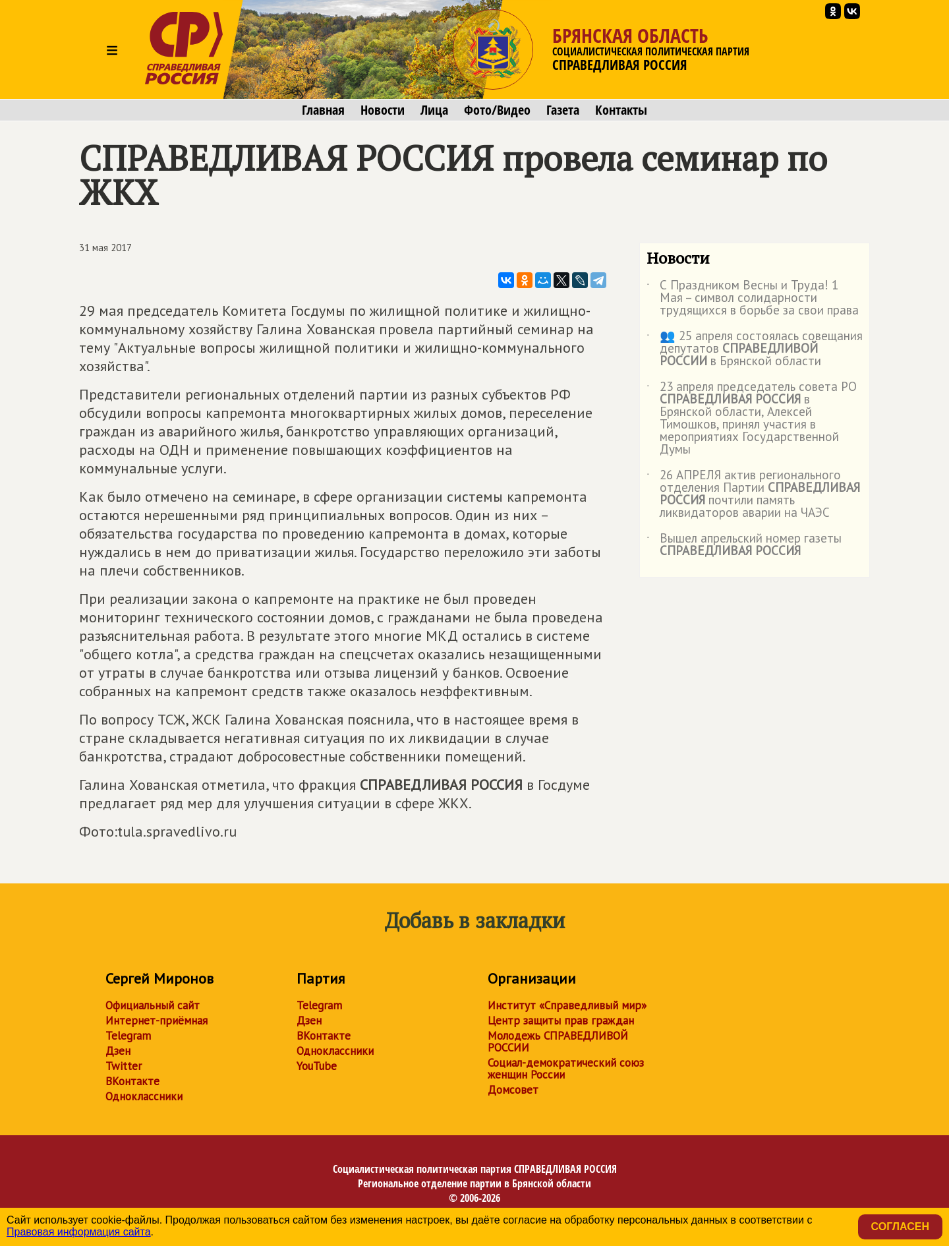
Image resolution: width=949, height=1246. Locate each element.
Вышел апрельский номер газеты (744, 545)
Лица (434, 110)
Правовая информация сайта (79, 1231)
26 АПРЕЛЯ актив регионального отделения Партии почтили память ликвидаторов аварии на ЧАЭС (753, 494)
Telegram (128, 1036)
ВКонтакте (132, 1081)
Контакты (621, 110)
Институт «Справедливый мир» (567, 1005)
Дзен (117, 1051)
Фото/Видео (497, 110)
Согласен (900, 1226)
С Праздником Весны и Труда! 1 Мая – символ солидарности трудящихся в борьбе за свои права (753, 298)
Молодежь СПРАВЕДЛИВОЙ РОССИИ (558, 1041)
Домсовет (513, 1090)
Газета (562, 110)
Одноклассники (144, 1096)
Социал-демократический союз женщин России (566, 1069)
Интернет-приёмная (156, 1020)
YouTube (317, 1066)
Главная (323, 110)
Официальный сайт (152, 1005)
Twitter (123, 1066)
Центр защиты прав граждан (561, 1020)
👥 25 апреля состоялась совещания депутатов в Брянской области (755, 349)
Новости (382, 110)
